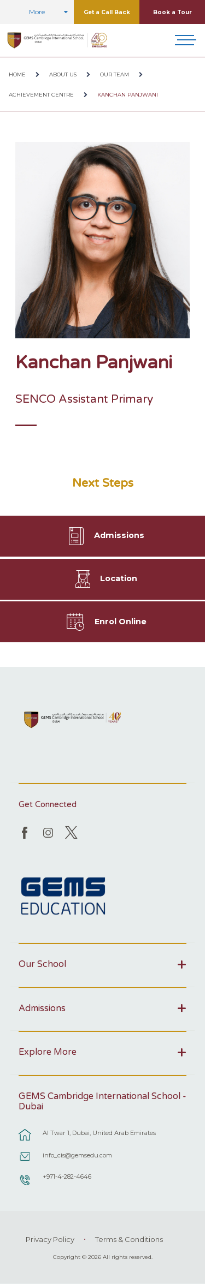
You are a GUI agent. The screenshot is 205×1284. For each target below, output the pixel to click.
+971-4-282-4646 (67, 1176)
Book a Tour (172, 12)
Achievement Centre (41, 95)
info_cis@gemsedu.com (77, 1155)
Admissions (119, 535)
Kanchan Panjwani (127, 95)
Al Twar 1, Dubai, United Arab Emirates (99, 1133)
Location (118, 578)
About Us (63, 74)
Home (17, 74)
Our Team (114, 74)
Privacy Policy (50, 1239)
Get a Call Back (107, 12)
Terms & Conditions (129, 1239)
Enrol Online (121, 621)
